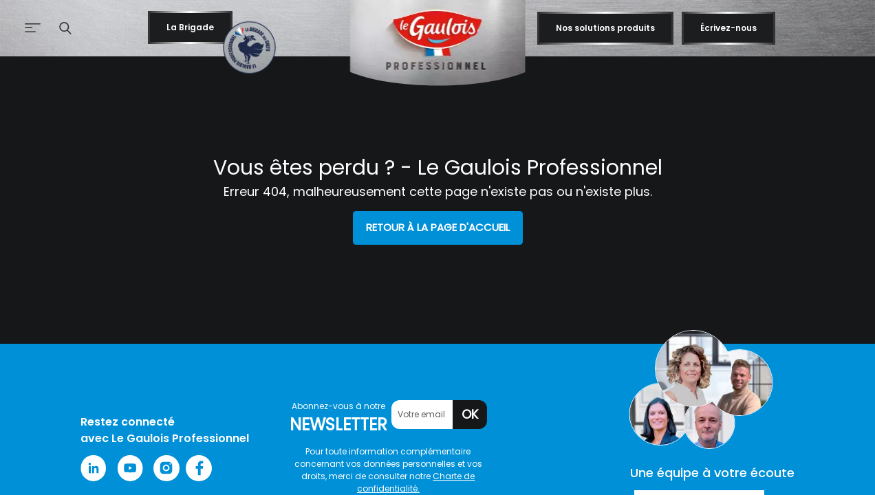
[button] (65, 27)
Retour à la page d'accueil (438, 227)
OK (470, 414)
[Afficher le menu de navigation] (23, 28)
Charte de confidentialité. (416, 482)
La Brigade (190, 27)
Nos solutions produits (605, 28)
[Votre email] (422, 414)
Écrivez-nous (728, 28)
